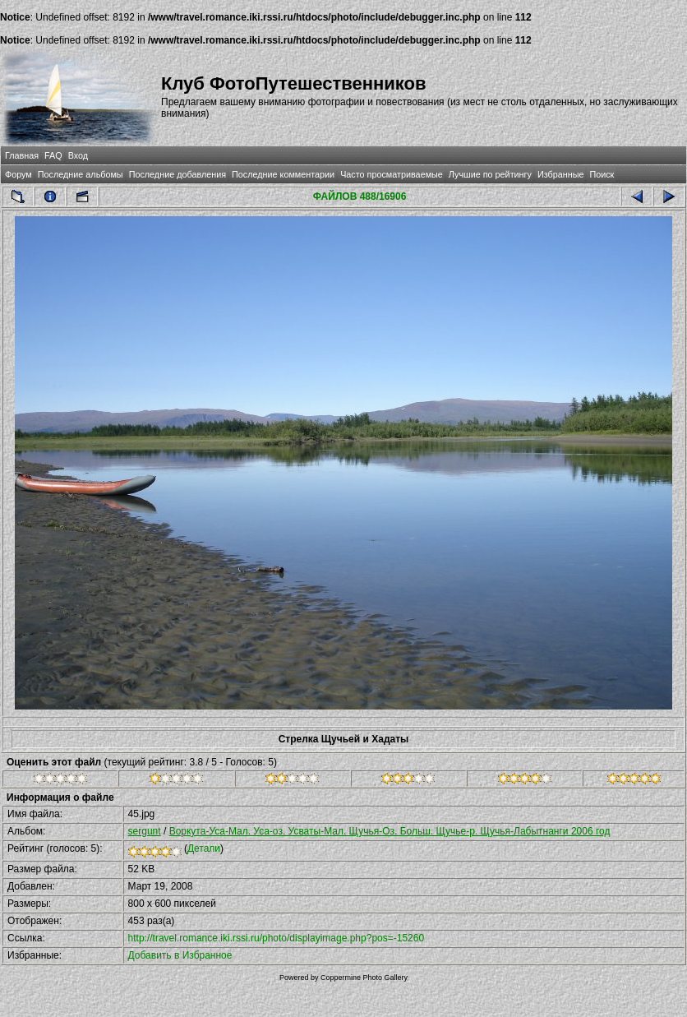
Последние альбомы (80, 174)
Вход (78, 155)
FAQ (53, 155)
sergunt (144, 831)
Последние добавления (177, 174)
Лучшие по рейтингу (490, 174)
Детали (203, 848)
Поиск (601, 174)
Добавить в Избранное (180, 955)
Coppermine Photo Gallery (364, 977)
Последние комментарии (283, 174)
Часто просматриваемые (391, 174)
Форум (18, 174)
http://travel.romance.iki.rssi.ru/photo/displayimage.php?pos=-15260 (276, 938)
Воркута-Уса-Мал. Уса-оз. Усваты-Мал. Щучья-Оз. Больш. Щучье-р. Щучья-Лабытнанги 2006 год (390, 831)
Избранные (560, 174)
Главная (22, 155)
